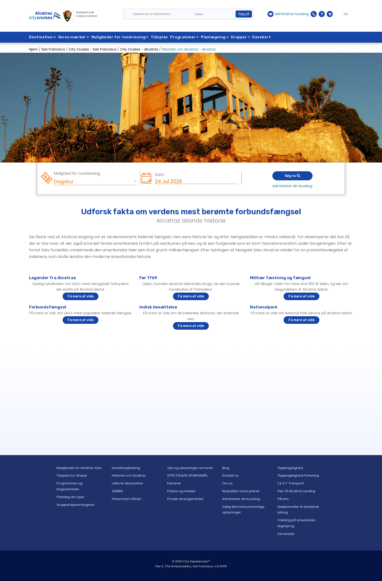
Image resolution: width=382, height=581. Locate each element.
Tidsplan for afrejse (72, 475)
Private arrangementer (185, 499)
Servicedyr (286, 533)
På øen (283, 499)
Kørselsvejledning (126, 468)
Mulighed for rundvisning (77, 173)
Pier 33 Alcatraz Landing (296, 491)
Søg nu (292, 176)
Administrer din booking (292, 185)
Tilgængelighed (290, 468)
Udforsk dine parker (127, 483)
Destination (42, 37)
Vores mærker (73, 37)
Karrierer (174, 483)
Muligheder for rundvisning (120, 37)
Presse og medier (181, 491)
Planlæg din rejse (70, 497)
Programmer (185, 37)
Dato (159, 175)
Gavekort (263, 37)
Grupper (241, 37)
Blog (225, 468)
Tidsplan (160, 37)
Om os (227, 483)
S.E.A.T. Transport (290, 483)
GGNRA (117, 491)
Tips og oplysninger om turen (190, 468)
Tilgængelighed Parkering (298, 475)
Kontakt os (230, 475)
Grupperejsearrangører (76, 504)
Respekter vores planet (240, 491)
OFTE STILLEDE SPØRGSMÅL (187, 475)
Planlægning (216, 37)
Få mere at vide (80, 296)
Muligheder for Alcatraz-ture (79, 468)
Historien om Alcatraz (129, 475)
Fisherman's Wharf (126, 499)
